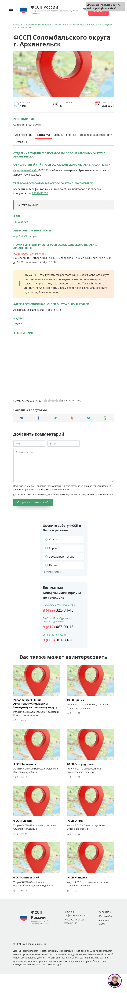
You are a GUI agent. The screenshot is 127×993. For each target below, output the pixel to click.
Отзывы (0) (22, 142)
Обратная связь (104, 921)
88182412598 (40, 193)
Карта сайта (105, 915)
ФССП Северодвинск (80, 764)
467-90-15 (58, 626)
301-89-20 (58, 640)
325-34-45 (58, 610)
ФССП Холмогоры (25, 764)
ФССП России (44, 7)
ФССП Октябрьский (26, 877)
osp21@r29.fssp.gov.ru (26, 236)
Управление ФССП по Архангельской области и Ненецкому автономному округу (35, 703)
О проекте (105, 911)
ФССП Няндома (77, 877)
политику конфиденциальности (52, 489)
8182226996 (20, 221)
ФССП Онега (75, 820)
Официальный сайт (25, 170)
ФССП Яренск (75, 700)
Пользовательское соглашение (74, 920)
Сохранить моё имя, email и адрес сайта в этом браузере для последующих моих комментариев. (65, 494)
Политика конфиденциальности (76, 913)
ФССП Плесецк (23, 820)
